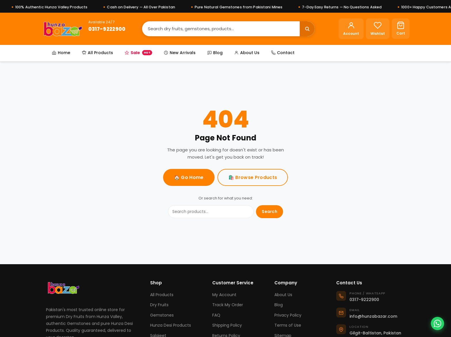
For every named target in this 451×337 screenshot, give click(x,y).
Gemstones (162, 315)
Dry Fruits (159, 305)
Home (61, 53)
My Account (224, 295)
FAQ (216, 315)
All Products (97, 53)
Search (269, 211)
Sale (138, 53)
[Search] (221, 28)
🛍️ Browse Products (252, 177)
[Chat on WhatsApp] (437, 323)
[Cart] (401, 28)
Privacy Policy (287, 315)
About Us (246, 53)
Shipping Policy (227, 325)
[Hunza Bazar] (62, 29)
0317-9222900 (107, 29)
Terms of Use (287, 325)
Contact (283, 53)
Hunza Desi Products (170, 325)
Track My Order (227, 305)
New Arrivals (180, 53)
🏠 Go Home (189, 177)
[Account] (351, 28)
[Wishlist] (377, 28)
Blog (215, 53)
